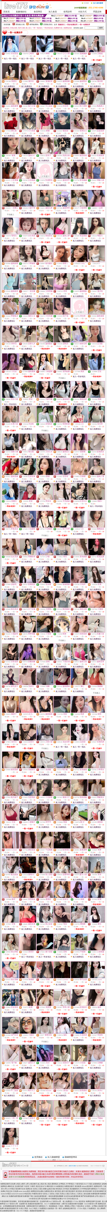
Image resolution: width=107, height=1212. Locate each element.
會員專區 (38, 12)
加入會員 (53, 12)
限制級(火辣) (20, 24)
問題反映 (97, 12)
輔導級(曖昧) (34, 24)
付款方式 (82, 12)
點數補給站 (21, 12)
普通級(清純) (48, 24)
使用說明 (67, 12)
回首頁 (6, 12)
